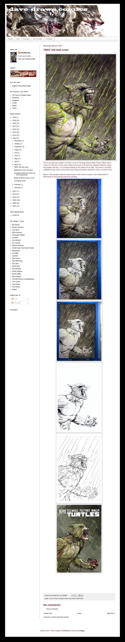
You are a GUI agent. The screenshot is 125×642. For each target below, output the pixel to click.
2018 (14, 123)
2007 (14, 206)
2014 (14, 135)
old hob (55, 598)
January (17, 187)
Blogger (82, 631)
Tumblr (14, 103)
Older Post (110, 613)
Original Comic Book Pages (21, 86)
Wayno (14, 289)
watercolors (79, 598)
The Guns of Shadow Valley (21, 95)
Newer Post (48, 613)
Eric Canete (16, 243)
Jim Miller (15, 253)
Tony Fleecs (16, 284)
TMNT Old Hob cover (21, 167)
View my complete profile (26, 59)
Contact (26, 39)
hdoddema (66, 631)
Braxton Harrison (18, 227)
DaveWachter (25, 53)
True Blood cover (20, 181)
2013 (14, 138)
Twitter (14, 105)
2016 (14, 129)
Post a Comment (52, 609)
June (16, 155)
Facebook (15, 98)
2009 (14, 200)
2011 (14, 194)
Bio (18, 39)
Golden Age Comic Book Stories (23, 248)
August (17, 150)
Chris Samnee (17, 232)
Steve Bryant (16, 276)
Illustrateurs (16, 251)
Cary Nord (15, 230)
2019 (14, 120)
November (18, 141)
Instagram (15, 100)
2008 (14, 203)
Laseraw (15, 256)
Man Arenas (16, 258)
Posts (14, 299)
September (18, 147)
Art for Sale (37, 39)
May (16, 159)
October (17, 144)
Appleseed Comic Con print (23, 170)
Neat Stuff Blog (17, 261)
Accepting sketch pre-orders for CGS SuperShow (24, 174)
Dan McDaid (16, 240)
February (17, 184)
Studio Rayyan (17, 271)
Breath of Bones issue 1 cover (24, 178)
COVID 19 (15, 215)
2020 (14, 117)
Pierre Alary (16, 266)
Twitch (14, 108)
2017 (14, 126)
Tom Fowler (16, 281)
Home (10, 39)
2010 (14, 197)
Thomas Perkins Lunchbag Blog (23, 279)
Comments (16, 303)
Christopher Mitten (18, 235)
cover (51, 598)
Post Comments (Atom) (61, 617)
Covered (15, 238)
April (16, 161)
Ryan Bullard (16, 269)
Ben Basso (16, 225)
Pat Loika (15, 263)
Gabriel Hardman (18, 245)
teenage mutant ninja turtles (67, 598)
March (16, 164)
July (16, 153)
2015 (14, 132)
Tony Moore (16, 287)
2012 (14, 191)
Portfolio (49, 39)
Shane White (16, 274)
